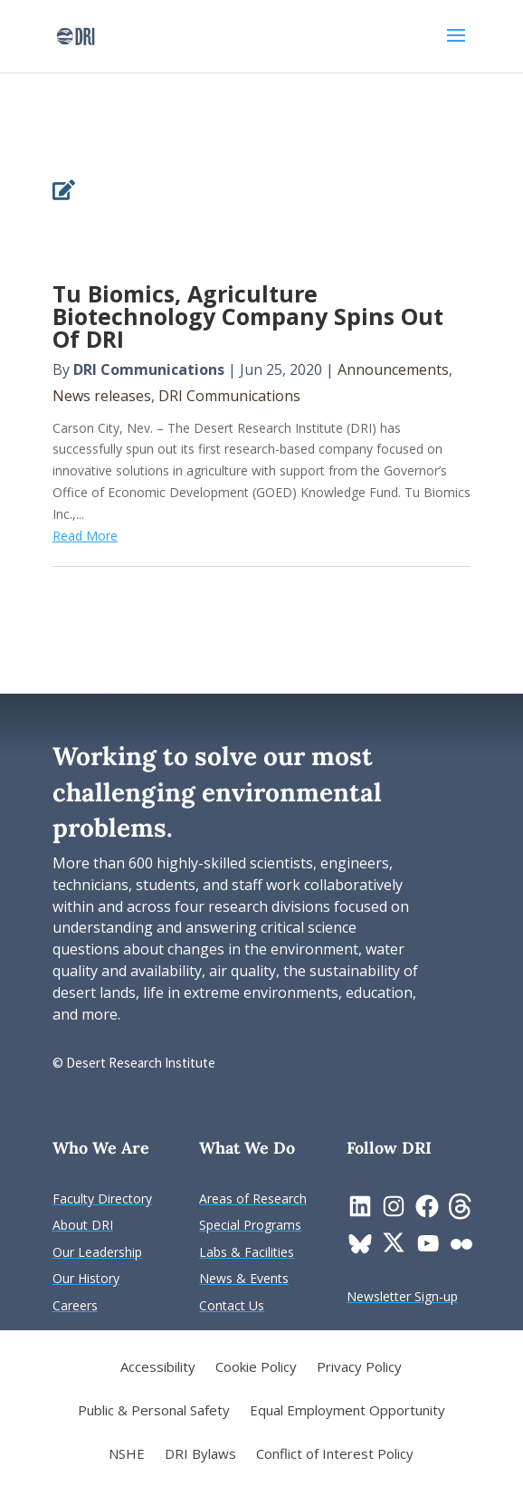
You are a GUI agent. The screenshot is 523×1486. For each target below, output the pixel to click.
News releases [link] (101, 396)
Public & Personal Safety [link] (154, 1411)
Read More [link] (85, 535)
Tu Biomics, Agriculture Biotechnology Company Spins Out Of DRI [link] (247, 316)
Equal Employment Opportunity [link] (347, 1411)
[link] (75, 34)
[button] (456, 47)
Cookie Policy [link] (256, 1368)
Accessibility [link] (157, 1368)
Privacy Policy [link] (359, 1368)
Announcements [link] (393, 369)
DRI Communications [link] (148, 369)
